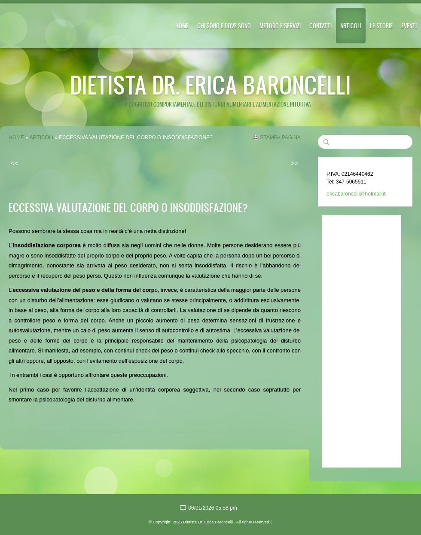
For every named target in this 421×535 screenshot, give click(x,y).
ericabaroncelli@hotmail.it (356, 194)
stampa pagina (280, 137)
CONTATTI (320, 25)
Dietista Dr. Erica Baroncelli (210, 84)
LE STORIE (381, 25)
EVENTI (409, 25)
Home (182, 25)
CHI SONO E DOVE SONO (224, 25)
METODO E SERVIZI (280, 25)
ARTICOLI (350, 25)
